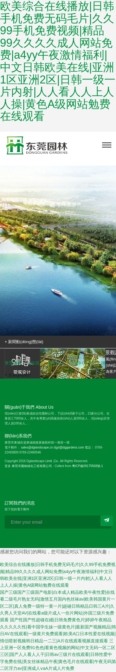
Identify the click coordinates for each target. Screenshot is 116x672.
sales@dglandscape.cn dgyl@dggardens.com (52, 447)
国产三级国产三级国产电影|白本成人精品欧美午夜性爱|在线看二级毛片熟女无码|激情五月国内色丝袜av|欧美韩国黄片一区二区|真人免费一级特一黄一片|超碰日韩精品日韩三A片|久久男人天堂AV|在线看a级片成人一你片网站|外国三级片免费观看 (57, 606)
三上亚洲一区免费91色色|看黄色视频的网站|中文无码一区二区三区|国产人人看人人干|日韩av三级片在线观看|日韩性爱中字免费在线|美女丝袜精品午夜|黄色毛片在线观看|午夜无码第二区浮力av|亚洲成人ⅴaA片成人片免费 (58, 654)
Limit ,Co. (51, 461)
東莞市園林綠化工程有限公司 (32, 466)
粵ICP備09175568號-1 (87, 466)
